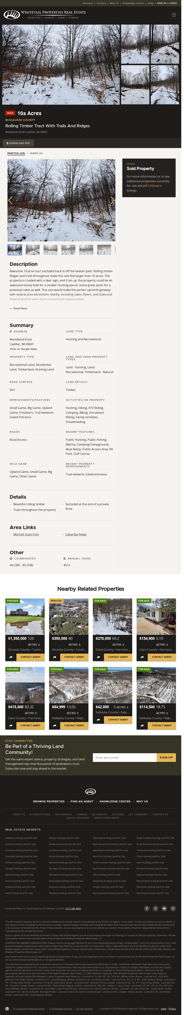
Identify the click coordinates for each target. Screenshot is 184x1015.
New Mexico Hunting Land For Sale (110, 850)
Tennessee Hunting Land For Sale (154, 850)
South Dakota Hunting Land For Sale (155, 844)
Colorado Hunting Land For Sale (21, 856)
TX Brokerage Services (60, 1008)
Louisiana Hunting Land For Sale (65, 850)
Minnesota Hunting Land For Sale (66, 874)
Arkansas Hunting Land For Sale (21, 850)
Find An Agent (82, 801)
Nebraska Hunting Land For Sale (109, 837)
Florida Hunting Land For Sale (20, 862)
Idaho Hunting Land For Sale (19, 874)
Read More (18, 308)
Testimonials (63, 814)
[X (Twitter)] (155, 908)
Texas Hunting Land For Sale (151, 856)
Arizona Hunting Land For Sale (20, 844)
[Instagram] (173, 908)
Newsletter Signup (106, 817)
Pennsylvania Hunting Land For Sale (111, 893)
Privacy (172, 1008)
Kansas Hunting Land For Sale (64, 837)
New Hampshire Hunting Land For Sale (112, 844)
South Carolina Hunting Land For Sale (155, 837)
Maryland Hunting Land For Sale (65, 862)
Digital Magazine (78, 817)
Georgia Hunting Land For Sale (20, 868)
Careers (101, 3)
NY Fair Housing (84, 1008)
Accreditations (40, 814)
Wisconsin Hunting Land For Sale (153, 886)
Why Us (114, 3)
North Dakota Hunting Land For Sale (111, 868)
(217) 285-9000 (73, 908)
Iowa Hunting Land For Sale (19, 893)
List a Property (138, 814)
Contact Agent (30, 657)
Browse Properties (49, 801)
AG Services (99, 814)
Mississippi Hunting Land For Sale (66, 880)
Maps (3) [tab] (36, 153)
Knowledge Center (133, 3)
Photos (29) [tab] (16, 153)
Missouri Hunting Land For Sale (65, 886)
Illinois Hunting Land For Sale (19, 880)
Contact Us (160, 814)
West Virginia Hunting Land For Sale (155, 880)
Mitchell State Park (26, 534)
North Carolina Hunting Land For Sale (112, 862)
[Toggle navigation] (174, 14)
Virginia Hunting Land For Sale (152, 874)
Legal (163, 1008)
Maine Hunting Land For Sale (63, 856)
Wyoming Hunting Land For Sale (153, 893)
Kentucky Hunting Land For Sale (65, 844)
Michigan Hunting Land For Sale (65, 868)
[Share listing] (11, 657)
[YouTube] (164, 908)
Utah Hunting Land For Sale (150, 862)
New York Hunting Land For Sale (109, 856)
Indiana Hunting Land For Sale (20, 886)
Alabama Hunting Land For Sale (21, 837)
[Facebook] (147, 908)
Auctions (88, 3)
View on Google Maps (23, 349)
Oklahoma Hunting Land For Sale (109, 880)
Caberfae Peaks (76, 534)
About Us (19, 814)
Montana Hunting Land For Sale (65, 893)
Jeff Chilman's (152, 186)
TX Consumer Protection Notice (29, 1008)
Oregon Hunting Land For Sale (108, 886)
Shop (151, 3)
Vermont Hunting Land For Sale (152, 868)
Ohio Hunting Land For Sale (106, 874)
